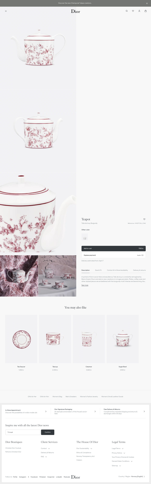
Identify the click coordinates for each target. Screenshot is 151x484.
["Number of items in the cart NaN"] (145, 11)
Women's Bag (57, 396)
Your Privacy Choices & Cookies (123, 457)
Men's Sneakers (71, 396)
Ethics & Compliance (83, 452)
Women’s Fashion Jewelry (89, 396)
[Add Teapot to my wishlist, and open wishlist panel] (144, 219)
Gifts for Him (44, 396)
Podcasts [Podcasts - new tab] (67, 477)
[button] (38, 48)
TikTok (15, 477)
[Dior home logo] (75, 11)
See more (85, 285)
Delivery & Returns (47, 452)
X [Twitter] (28, 477)
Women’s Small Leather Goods (112, 396)
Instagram (22, 477)
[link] (75, 3)
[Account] (139, 11)
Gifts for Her (32, 396)
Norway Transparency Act (85, 456)
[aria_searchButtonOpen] (126, 11)
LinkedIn (59, 477)
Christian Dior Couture (13, 448)
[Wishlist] (133, 11)
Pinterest (42, 477)
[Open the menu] (6, 11)
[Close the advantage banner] (147, 3)
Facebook (34, 477)
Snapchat (50, 477)
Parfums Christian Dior (13, 452)
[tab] (86, 270)
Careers (79, 460)
